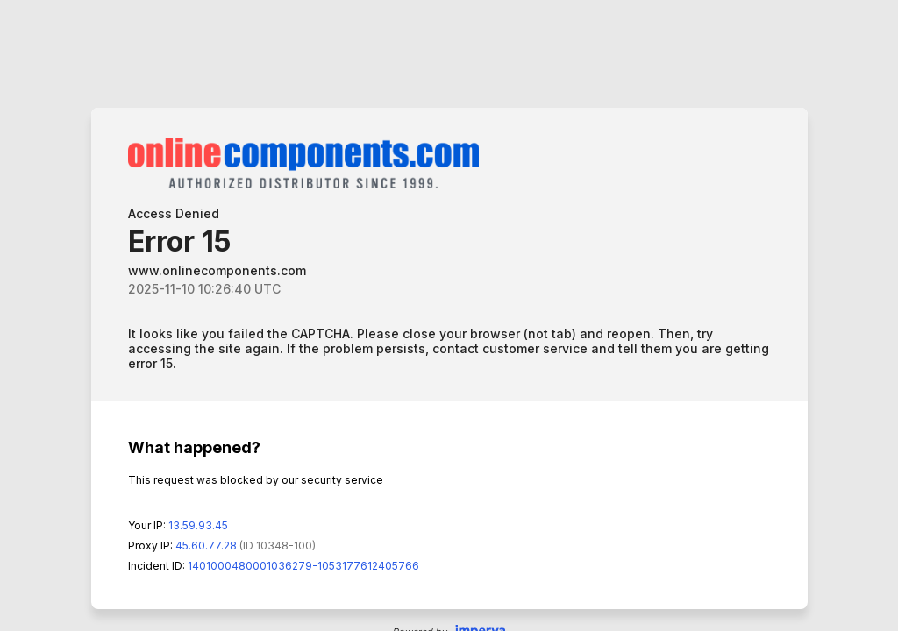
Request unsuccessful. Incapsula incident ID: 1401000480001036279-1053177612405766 (449, 315)
